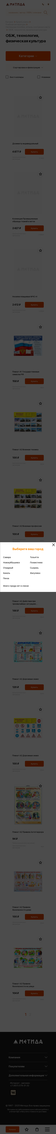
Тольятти (34, 557)
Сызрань (34, 568)
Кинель (6, 573)
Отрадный (8, 568)
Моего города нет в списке (16, 586)
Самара (7, 557)
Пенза (6, 578)
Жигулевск (35, 573)
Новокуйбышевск (11, 562)
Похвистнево (36, 562)
